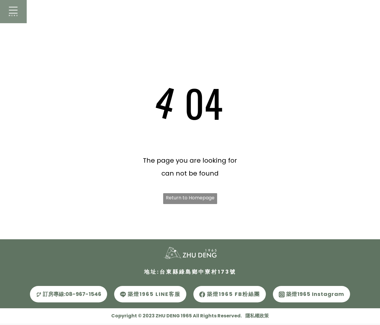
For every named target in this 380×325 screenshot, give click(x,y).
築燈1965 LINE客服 (150, 294)
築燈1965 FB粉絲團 (229, 294)
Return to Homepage (190, 197)
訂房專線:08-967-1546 (68, 294)
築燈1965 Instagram (311, 294)
